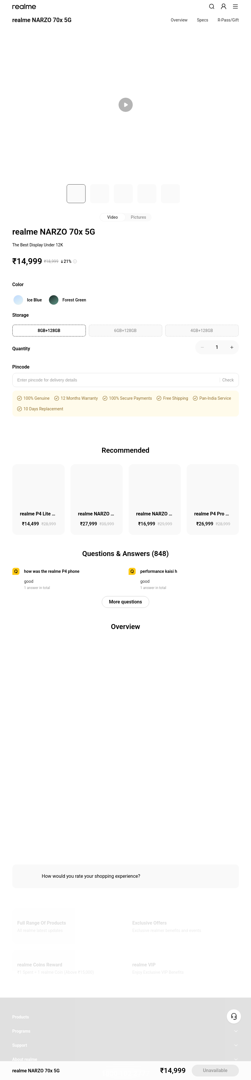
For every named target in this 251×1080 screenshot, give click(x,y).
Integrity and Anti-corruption (90, 765)
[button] (211, 6)
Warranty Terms (203, 765)
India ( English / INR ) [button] (125, 748)
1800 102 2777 (125, 665)
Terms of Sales (177, 765)
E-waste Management (52, 765)
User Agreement (125, 765)
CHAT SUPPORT (125, 679)
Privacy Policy (151, 765)
